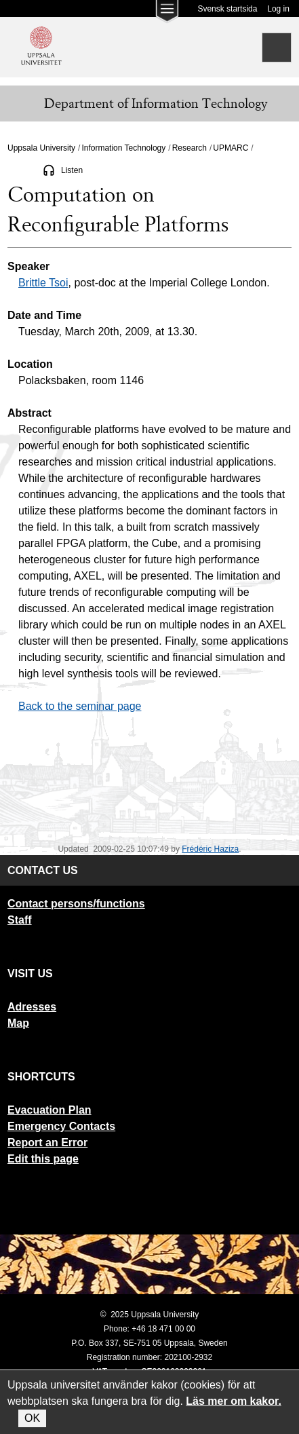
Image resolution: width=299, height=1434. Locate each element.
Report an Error (47, 1142)
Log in (278, 9)
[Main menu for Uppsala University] (167, 15)
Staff (19, 920)
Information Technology (123, 148)
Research (189, 148)
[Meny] (20, 103)
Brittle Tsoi (43, 282)
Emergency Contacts (61, 1126)
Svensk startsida (227, 9)
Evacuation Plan (49, 1110)
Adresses (31, 1007)
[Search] (277, 47)
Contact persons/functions (76, 903)
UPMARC (230, 148)
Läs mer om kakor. (233, 1401)
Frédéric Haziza (210, 849)
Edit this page (43, 1159)
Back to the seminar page (79, 706)
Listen (72, 170)
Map (18, 1023)
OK (32, 1418)
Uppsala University (41, 148)
